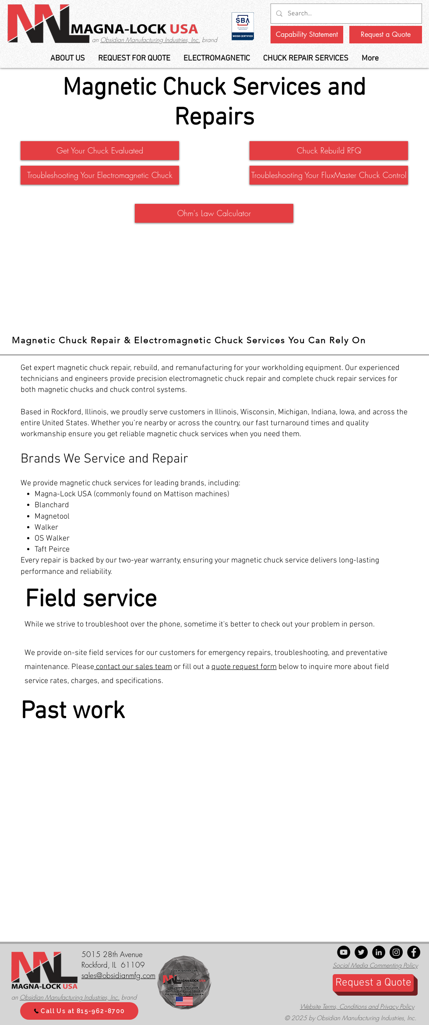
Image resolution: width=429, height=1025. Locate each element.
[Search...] (345, 13)
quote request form (244, 667)
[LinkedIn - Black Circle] (378, 952)
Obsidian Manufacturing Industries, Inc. (150, 40)
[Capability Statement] (307, 34)
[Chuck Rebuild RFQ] (329, 150)
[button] (217, 58)
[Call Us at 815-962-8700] (79, 1011)
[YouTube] (343, 952)
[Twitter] (361, 952)
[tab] (214, 341)
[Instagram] (396, 952)
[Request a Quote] (385, 34)
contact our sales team (133, 667)
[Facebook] (413, 952)
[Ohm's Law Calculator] (214, 213)
